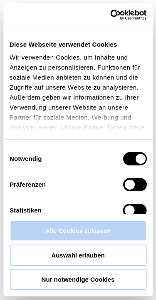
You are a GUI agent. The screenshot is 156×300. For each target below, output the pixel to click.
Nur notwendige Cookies (78, 279)
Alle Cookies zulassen (78, 230)
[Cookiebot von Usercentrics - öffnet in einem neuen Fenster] (111, 15)
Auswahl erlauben (77, 255)
